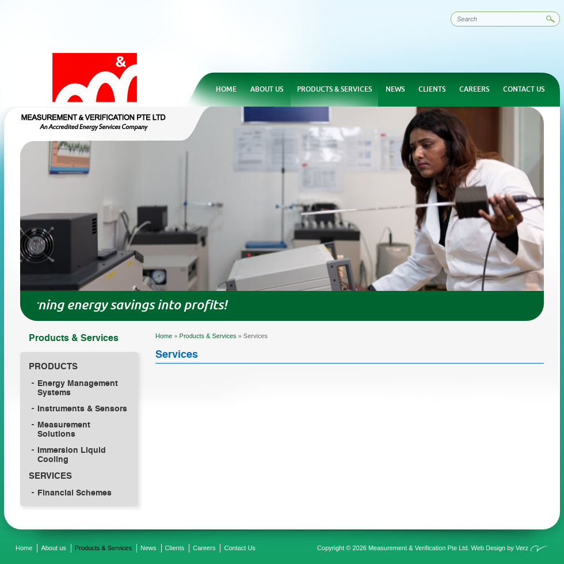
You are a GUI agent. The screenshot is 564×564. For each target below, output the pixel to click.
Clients (431, 89)
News (395, 89)
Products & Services (334, 89)
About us (266, 89)
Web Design (488, 547)
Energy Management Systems (77, 387)
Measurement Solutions (63, 429)
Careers (474, 89)
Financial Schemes (74, 492)
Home (226, 89)
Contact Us (523, 89)
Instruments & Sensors (82, 408)
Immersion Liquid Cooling (71, 454)
